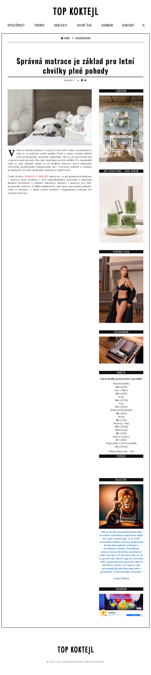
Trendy (39, 25)
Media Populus (94, 662)
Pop (121, 403)
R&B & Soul (121, 429)
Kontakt (128, 25)
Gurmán (107, 25)
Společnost (16, 25)
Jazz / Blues (121, 390)
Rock (121, 396)
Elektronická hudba (121, 409)
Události (61, 25)
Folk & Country (121, 436)
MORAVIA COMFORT (36, 176)
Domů (65, 38)
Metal (121, 416)
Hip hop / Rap (121, 423)
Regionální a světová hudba (121, 443)
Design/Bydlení (83, 38)
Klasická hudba (121, 383)
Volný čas (84, 25)
